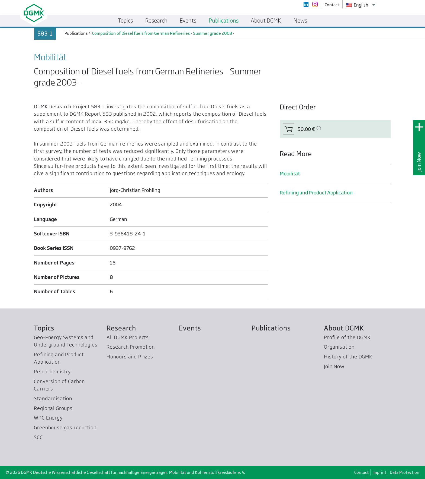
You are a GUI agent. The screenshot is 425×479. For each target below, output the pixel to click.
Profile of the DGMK (347, 337)
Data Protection (404, 472)
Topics (44, 328)
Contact (361, 472)
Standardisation (53, 398)
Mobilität (290, 174)
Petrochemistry (52, 371)
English (357, 5)
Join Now (419, 162)
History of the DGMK (348, 357)
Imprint (379, 472)
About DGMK (344, 328)
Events (190, 328)
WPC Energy (48, 418)
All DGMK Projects (128, 337)
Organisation (339, 347)
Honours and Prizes (130, 357)
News (300, 20)
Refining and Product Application (316, 193)
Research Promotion (131, 347)
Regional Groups (53, 408)
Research (121, 328)
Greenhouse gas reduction (65, 427)
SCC (38, 437)
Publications (271, 328)
